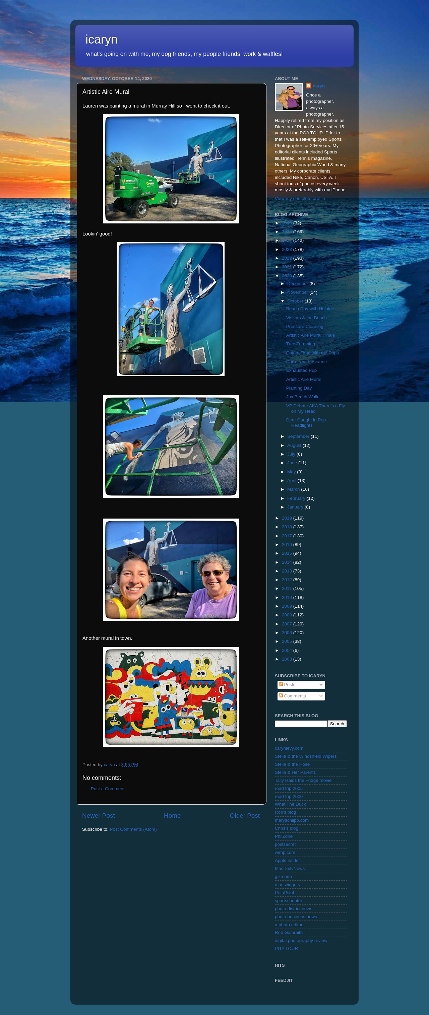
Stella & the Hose (292, 764)
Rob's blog (285, 812)
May (292, 471)
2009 (287, 606)
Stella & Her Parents (295, 772)
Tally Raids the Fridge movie (303, 780)
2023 (287, 249)
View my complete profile (300, 198)
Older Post (245, 815)
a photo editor (289, 924)
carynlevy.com (289, 748)
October (296, 300)
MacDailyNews (290, 868)
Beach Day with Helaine (310, 308)
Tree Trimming (300, 343)
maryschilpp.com (292, 820)
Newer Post (98, 815)
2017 (287, 535)
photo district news (293, 908)
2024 (287, 240)
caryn (319, 85)
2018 (287, 526)
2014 (287, 562)
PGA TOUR (286, 948)
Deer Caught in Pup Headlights (306, 422)
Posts (287, 684)
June (292, 462)
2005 (287, 641)
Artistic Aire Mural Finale (310, 335)
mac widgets (287, 884)
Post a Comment (108, 788)
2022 (287, 258)
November (298, 292)
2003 (287, 659)
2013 (287, 570)
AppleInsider (287, 860)
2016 (287, 544)
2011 (287, 588)
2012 (287, 579)
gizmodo (283, 876)
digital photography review (301, 940)
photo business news (296, 916)
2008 (287, 614)
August (295, 445)
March (294, 489)
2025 (287, 231)
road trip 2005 (289, 788)
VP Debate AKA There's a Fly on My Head (315, 408)
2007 (287, 623)
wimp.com (285, 852)
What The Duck (290, 804)
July (292, 454)
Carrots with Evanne (306, 361)
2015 (287, 553)
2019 (287, 518)
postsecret (285, 844)
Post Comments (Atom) (133, 829)
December (298, 283)
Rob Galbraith (289, 932)
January (296, 507)
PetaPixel (284, 892)
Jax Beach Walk (302, 396)
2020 (287, 275)
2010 (287, 597)
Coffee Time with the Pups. (313, 352)
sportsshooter (288, 900)
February (297, 498)
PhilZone (284, 836)
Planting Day (299, 388)
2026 (287, 222)
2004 (287, 650)
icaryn (101, 39)
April (292, 480)
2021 (287, 266)
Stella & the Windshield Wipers (306, 756)
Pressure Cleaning (304, 326)
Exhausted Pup (301, 370)
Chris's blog (286, 828)
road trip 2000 (289, 796)
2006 (287, 632)
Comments (292, 695)
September (299, 436)
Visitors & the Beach (306, 317)
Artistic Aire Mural (303, 379)
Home (172, 815)
